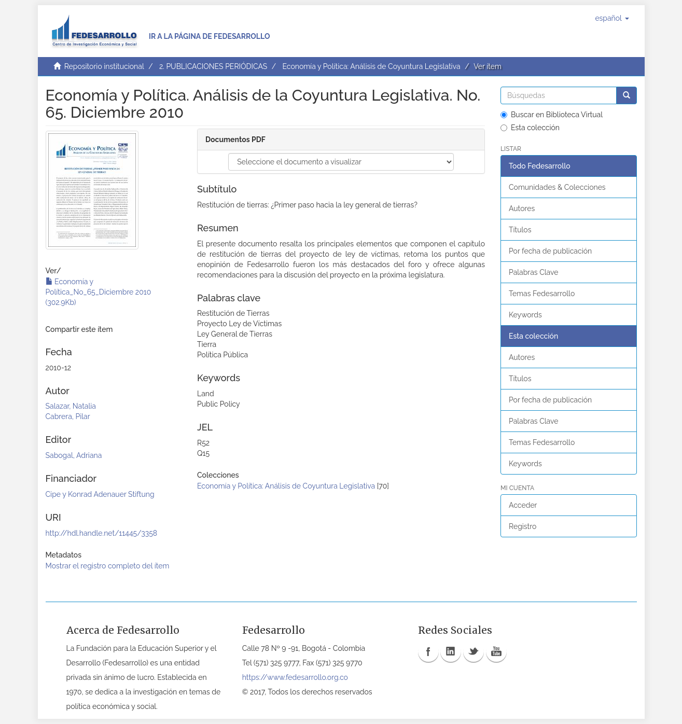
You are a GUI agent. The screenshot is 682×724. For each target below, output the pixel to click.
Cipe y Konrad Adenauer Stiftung (100, 494)
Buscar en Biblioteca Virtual (551, 114)
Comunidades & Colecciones (557, 187)
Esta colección (530, 127)
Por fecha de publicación (550, 251)
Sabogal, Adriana (74, 455)
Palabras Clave (533, 272)
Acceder (523, 505)
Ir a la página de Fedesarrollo (209, 36)
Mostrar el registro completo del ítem (108, 566)
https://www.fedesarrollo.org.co (295, 677)
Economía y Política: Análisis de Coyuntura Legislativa (371, 66)
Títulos (520, 230)
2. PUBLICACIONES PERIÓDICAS (213, 66)
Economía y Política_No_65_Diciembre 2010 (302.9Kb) (98, 292)
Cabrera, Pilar (68, 416)
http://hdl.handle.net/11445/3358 (102, 533)
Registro (522, 526)
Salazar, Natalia (71, 406)
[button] (611, 18)
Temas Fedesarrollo (542, 293)
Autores (522, 208)
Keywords (525, 315)
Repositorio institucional (104, 66)
